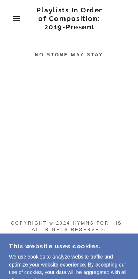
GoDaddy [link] (76, 254)
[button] (11, 18)
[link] (69, 18)
